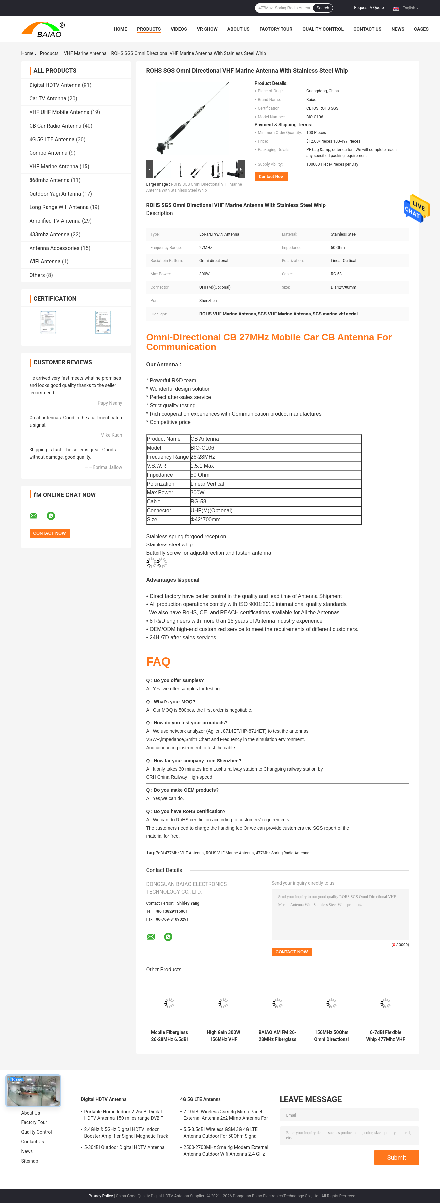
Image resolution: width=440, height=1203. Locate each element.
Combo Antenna (49, 153)
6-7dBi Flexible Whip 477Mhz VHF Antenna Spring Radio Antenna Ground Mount (385, 1036)
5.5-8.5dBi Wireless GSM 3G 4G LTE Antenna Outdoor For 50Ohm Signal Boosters (221, 1134)
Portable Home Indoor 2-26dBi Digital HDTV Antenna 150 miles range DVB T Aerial (123, 1116)
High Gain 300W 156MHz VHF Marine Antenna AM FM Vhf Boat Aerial (223, 1036)
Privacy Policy (101, 1196)
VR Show (207, 29)
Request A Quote (369, 7)
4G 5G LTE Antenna (52, 139)
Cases (421, 29)
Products (149, 29)
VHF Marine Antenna (85, 53)
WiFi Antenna (45, 261)
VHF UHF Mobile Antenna (60, 112)
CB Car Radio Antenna (56, 126)
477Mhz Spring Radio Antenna (282, 853)
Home (120, 29)
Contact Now (271, 176)
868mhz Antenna (50, 180)
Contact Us (367, 29)
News (397, 29)
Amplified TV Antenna (55, 221)
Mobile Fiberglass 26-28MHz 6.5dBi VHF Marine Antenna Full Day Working (169, 1036)
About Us (238, 29)
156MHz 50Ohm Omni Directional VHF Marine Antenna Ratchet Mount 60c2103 (331, 1036)
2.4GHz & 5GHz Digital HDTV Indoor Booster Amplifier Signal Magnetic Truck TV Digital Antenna (126, 1134)
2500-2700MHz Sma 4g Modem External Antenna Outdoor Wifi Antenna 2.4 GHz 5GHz (226, 1152)
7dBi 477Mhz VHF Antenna (180, 853)
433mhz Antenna (50, 234)
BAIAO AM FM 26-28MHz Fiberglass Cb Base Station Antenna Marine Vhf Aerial (277, 1036)
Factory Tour (276, 29)
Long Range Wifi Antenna (59, 207)
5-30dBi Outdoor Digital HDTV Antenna (124, 1147)
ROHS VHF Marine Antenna (230, 853)
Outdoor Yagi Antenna (55, 194)
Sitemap (29, 1161)
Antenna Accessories (55, 248)
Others (37, 275)
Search (322, 8)
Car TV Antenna (48, 98)
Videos (179, 29)
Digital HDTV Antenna (55, 85)
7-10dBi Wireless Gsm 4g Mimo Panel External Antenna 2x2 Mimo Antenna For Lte (226, 1116)
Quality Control (323, 29)
